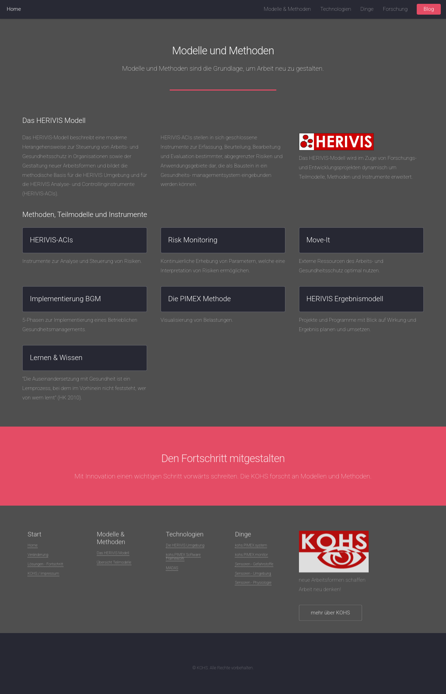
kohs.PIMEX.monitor (251, 556)
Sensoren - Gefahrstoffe (254, 565)
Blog (429, 9)
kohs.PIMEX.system (251, 547)
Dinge (367, 9)
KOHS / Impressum (43, 575)
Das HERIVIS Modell (113, 554)
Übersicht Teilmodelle (114, 564)
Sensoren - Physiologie (253, 584)
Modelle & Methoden (287, 9)
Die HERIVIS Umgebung (185, 547)
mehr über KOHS (330, 614)
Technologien (335, 9)
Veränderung (38, 556)
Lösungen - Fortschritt (45, 565)
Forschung (395, 9)
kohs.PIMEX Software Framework (183, 558)
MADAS (172, 569)
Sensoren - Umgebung (253, 575)
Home (14, 9)
